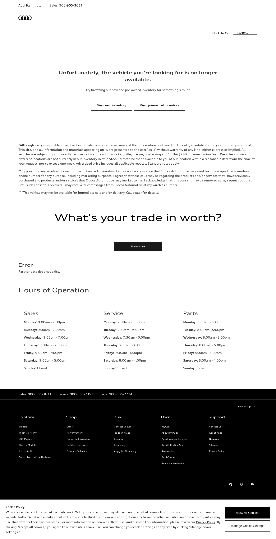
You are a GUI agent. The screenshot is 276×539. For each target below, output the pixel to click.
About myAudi (170, 432)
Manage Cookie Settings (247, 526)
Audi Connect (169, 457)
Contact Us (215, 426)
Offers (70, 426)
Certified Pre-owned (78, 445)
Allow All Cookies (247, 512)
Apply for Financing (125, 451)
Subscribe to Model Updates (35, 457)
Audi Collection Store (173, 445)
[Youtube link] (252, 484)
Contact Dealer (122, 426)
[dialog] (138, 519)
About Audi (215, 432)
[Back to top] (248, 406)
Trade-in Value (122, 432)
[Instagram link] (241, 484)
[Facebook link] (230, 484)
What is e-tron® (28, 432)
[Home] (25, 18)
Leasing (118, 438)
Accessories (168, 451)
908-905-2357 (81, 394)
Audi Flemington (31, 5)
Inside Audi (25, 451)
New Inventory (75, 432)
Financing (119, 445)
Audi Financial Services (174, 438)
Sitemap (214, 445)
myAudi (166, 426)
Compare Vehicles (77, 451)
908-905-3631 (71, 5)
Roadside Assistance (173, 463)
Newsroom (215, 438)
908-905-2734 (120, 394)
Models (23, 426)
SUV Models (25, 438)
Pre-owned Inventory (78, 438)
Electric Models (27, 445)
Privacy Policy (216, 451)
